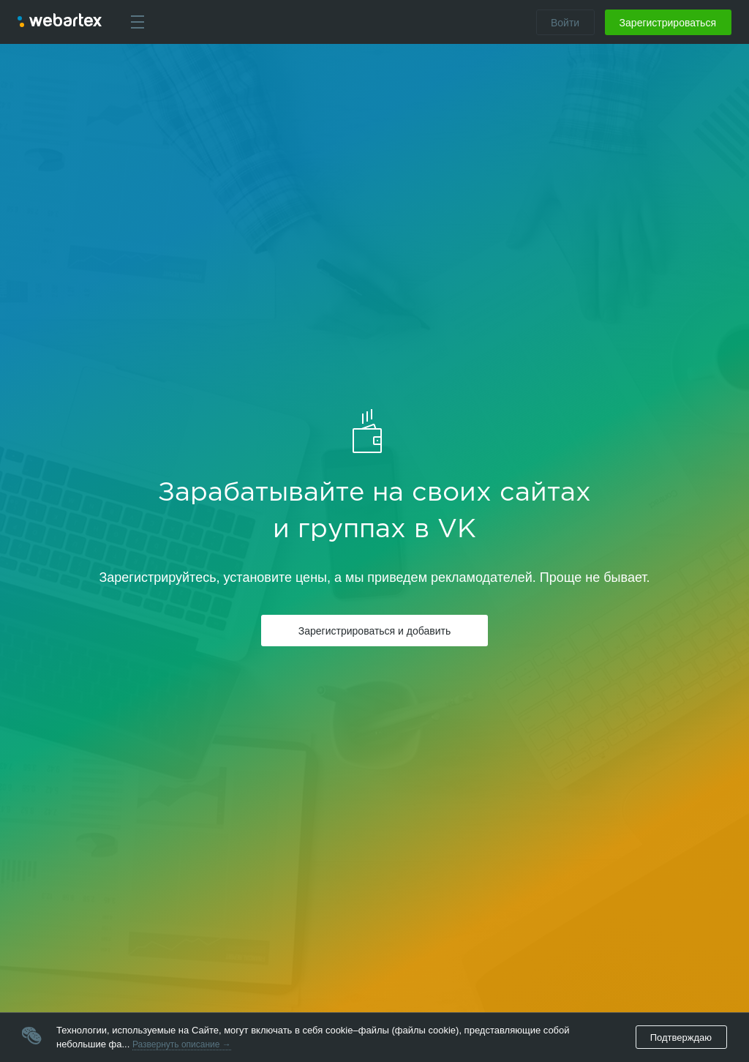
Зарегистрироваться (668, 23)
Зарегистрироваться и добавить (374, 631)
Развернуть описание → (181, 1044)
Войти (565, 23)
